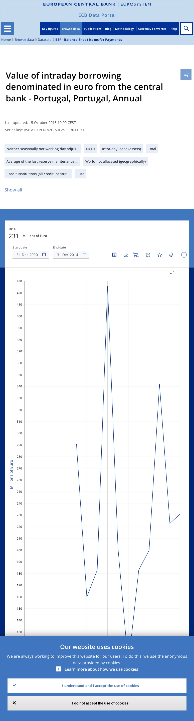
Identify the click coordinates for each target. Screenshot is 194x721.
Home (6, 40)
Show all (13, 190)
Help (173, 29)
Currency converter (152, 29)
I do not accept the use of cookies (100, 703)
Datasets (44, 40)
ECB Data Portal (97, 15)
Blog (108, 29)
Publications (92, 29)
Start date (20, 248)
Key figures (50, 29)
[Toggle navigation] (7, 28)
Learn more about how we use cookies (101, 669)
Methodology (124, 29)
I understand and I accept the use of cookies (100, 685)
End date (59, 248)
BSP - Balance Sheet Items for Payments (88, 40)
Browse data (71, 29)
